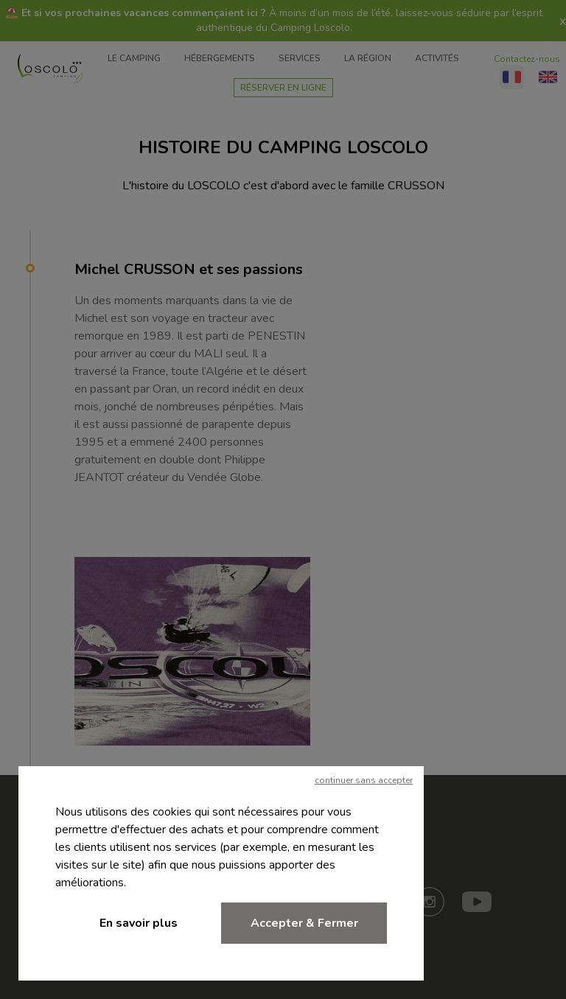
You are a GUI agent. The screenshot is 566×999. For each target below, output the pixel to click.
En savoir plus (138, 923)
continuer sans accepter (364, 780)
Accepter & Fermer (304, 923)
